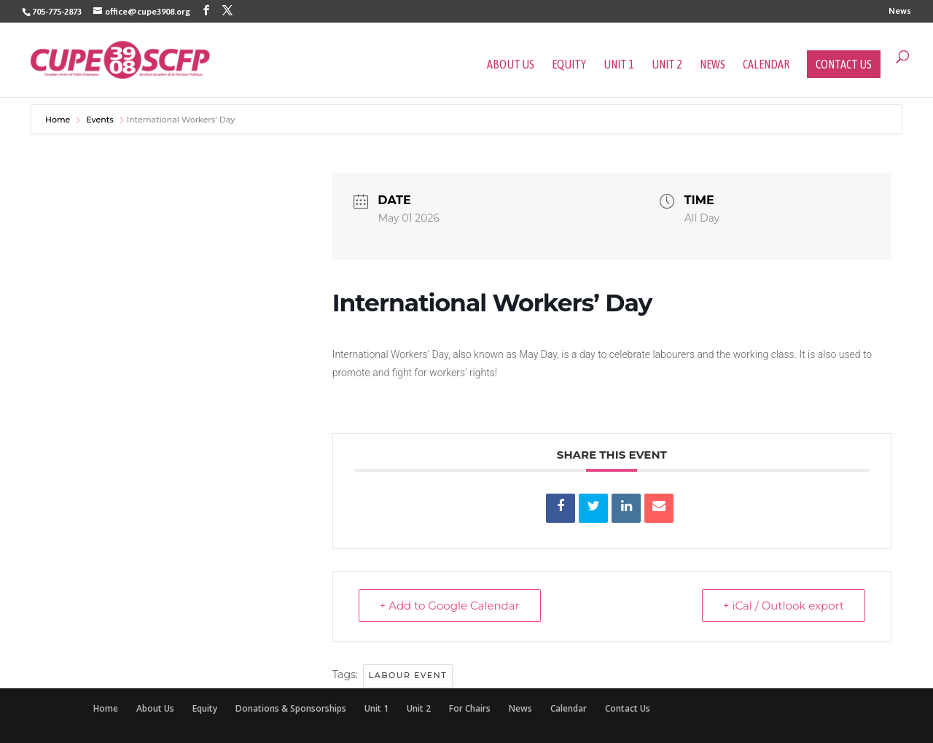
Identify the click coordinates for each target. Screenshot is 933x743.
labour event (408, 675)
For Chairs (470, 708)
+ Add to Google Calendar (450, 605)
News (900, 11)
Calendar (766, 65)
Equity (569, 65)
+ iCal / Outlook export (783, 605)
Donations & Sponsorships (290, 708)
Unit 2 (667, 65)
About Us (510, 65)
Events (100, 119)
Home (58, 119)
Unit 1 (619, 65)
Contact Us (844, 64)
